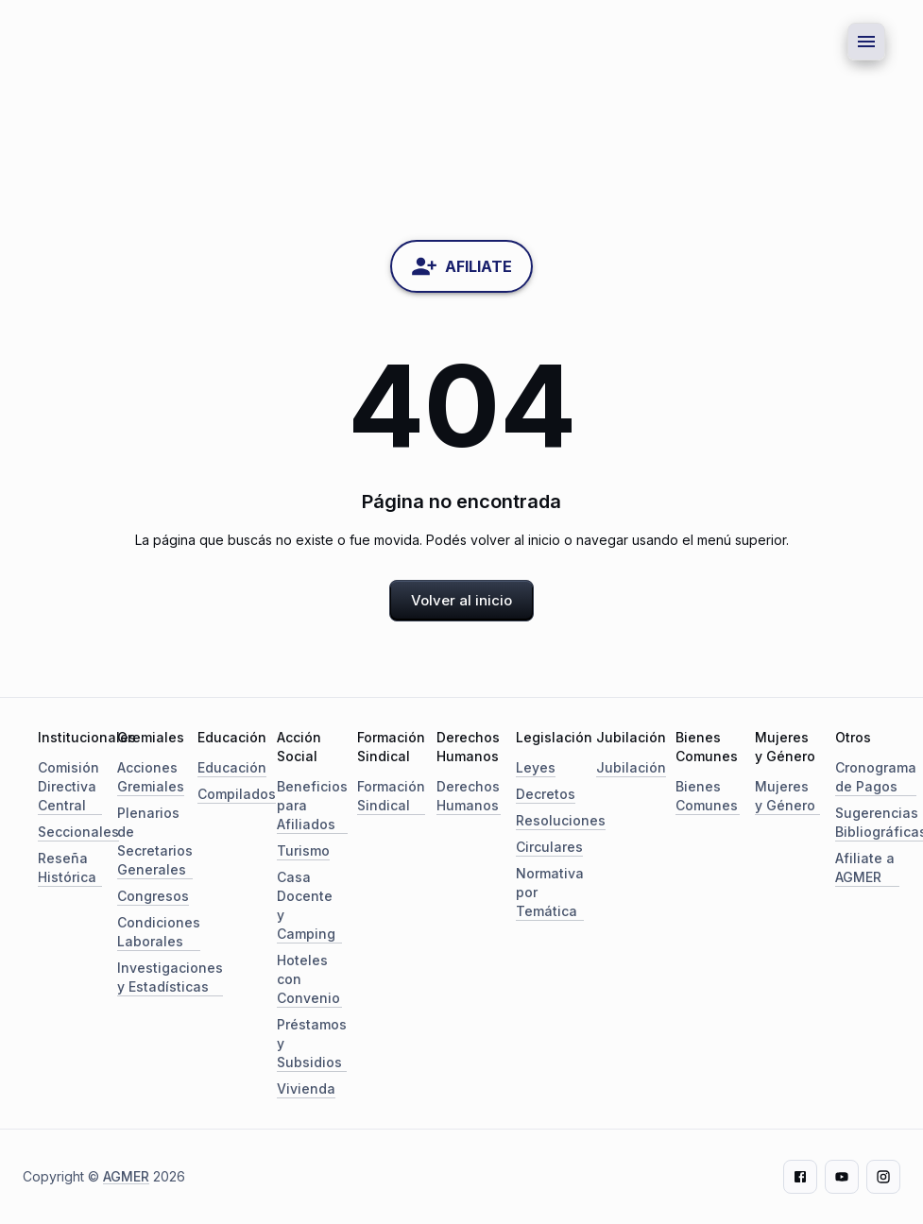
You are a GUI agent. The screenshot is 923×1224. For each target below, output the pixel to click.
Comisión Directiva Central (68, 786)
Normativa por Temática (550, 892)
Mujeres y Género (785, 795)
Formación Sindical (391, 795)
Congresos (153, 896)
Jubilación (631, 767)
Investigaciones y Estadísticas (170, 977)
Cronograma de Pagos (875, 776)
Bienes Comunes (706, 795)
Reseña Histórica (67, 867)
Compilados (236, 794)
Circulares (549, 847)
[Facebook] (800, 1177)
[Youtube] (842, 1177)
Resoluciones (561, 820)
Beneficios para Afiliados (312, 805)
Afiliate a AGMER (865, 867)
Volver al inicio (461, 600)
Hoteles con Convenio (308, 979)
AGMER (126, 1176)
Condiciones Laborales (158, 931)
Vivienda (306, 1088)
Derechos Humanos (468, 795)
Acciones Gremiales (150, 776)
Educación (231, 767)
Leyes (536, 767)
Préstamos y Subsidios (312, 1043)
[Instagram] (883, 1177)
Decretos (545, 794)
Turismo (303, 850)
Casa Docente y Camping (306, 905)
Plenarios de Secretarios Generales (155, 841)
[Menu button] (866, 41)
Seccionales (78, 832)
